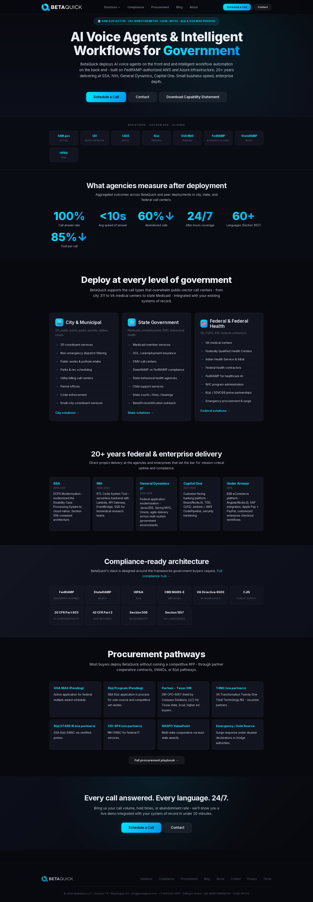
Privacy (252, 878)
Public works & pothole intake (80, 361)
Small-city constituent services (81, 403)
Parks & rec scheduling (76, 369)
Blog (179, 7)
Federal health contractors (223, 367)
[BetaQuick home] (62, 7)
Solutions (112, 7)
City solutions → (67, 413)
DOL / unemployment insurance (154, 353)
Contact (263, 7)
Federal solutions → (215, 411)
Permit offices (70, 386)
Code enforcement (73, 395)
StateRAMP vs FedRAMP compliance (158, 369)
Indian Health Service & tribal (224, 359)
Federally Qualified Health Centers (228, 351)
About (194, 7)
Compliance (136, 7)
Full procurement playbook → (157, 760)
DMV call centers (144, 361)
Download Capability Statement (192, 97)
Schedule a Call (237, 7)
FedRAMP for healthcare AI (224, 376)
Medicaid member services (151, 345)
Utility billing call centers (76, 378)
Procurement (160, 7)
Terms (267, 878)
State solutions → (141, 413)
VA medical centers (218, 343)
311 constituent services (76, 345)
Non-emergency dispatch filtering (83, 353)
